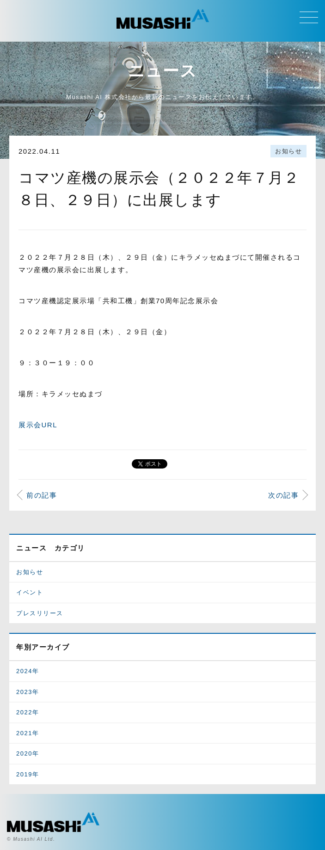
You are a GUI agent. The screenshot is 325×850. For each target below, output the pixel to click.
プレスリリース (39, 613)
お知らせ (288, 151)
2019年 (27, 774)
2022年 (27, 712)
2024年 (27, 671)
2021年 (27, 733)
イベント (29, 592)
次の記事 (283, 495)
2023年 (27, 691)
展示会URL (37, 425)
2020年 (27, 753)
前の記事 (41, 495)
